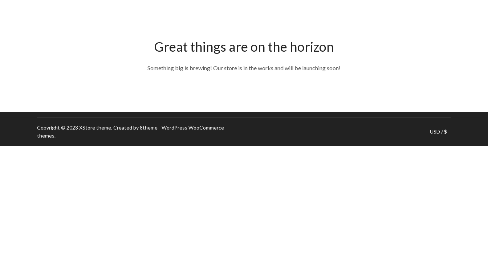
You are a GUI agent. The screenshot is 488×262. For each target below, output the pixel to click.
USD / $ (438, 131)
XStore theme (95, 127)
